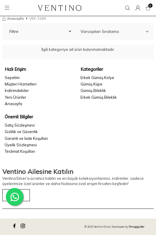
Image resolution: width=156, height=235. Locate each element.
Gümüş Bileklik (93, 90)
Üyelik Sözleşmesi (21, 144)
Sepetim (12, 77)
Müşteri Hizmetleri (21, 84)
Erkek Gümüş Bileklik (98, 97)
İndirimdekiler (17, 90)
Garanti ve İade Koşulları (26, 138)
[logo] (59, 8)
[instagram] (23, 226)
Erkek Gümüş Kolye (97, 77)
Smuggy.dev (136, 226)
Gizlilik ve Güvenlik (21, 131)
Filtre (40, 31)
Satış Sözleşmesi (20, 125)
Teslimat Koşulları (20, 151)
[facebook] (15, 226)
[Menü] (8, 8)
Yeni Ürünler (15, 97)
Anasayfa (13, 18)
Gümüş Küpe (91, 84)
